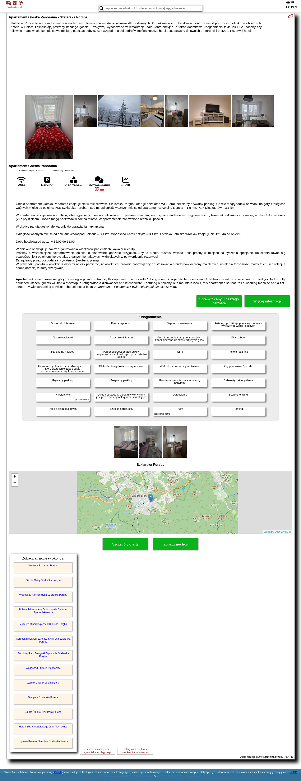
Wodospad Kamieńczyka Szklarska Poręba (43, 594)
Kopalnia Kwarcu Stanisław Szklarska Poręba (43, 741)
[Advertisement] (150, 64)
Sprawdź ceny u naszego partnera (219, 301)
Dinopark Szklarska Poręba (43, 697)
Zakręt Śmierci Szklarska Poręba (43, 712)
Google (58, 772)
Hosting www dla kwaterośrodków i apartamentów (135, 751)
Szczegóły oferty (125, 544)
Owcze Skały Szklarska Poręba (43, 580)
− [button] (14, 483)
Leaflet (267, 531)
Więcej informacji (267, 301)
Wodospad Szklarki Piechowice (43, 668)
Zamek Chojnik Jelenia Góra (43, 682)
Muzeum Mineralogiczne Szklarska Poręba (43, 624)
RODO (293, 772)
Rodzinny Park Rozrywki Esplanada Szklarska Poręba (43, 655)
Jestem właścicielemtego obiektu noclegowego (97, 751)
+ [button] (14, 477)
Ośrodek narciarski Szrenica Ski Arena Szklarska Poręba (43, 640)
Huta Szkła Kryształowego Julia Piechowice (43, 726)
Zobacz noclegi (175, 544)
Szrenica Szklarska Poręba (43, 565)
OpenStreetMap (283, 531)
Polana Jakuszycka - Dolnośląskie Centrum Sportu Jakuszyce (43, 611)
